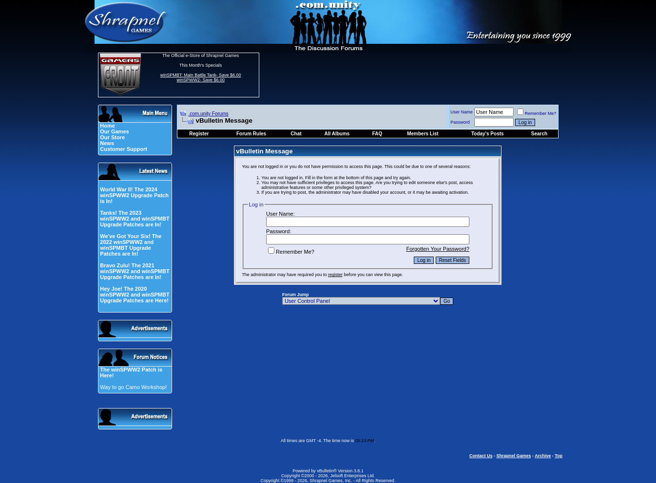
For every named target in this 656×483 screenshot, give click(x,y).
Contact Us (481, 455)
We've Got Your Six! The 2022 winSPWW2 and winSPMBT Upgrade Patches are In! (130, 245)
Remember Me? (537, 113)
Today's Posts (487, 133)
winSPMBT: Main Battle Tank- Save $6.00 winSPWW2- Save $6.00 (200, 77)
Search (539, 133)
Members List (422, 133)
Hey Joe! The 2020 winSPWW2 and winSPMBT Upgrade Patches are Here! (134, 294)
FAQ (377, 133)
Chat (295, 133)
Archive (543, 455)
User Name (461, 112)
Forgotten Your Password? (437, 249)
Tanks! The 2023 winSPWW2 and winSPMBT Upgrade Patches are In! (134, 218)
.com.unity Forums (209, 113)
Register (199, 133)
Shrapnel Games (513, 455)
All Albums (337, 133)
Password (460, 122)
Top (558, 455)
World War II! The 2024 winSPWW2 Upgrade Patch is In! (134, 195)
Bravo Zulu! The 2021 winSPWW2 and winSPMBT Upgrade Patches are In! (134, 271)
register (335, 274)
